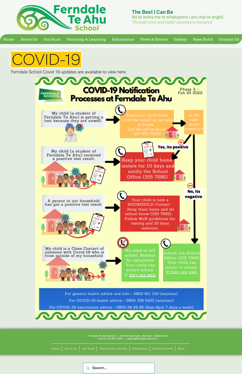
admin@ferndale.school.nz (142, 338)
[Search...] (118, 368)
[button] (28, 39)
